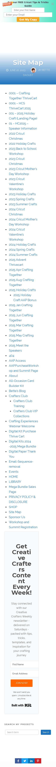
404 (11, 355)
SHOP (13, 507)
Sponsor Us (17, 517)
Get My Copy (28, 19)
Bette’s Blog (17, 391)
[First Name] (27, 664)
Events (13, 471)
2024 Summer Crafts (23, 254)
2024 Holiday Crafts (22, 244)
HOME (13, 476)
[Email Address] (27, 673)
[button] (28, 11)
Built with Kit (22, 705)
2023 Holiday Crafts (22, 194)
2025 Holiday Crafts (22, 290)
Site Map (28, 62)
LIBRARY (15, 482)
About (13, 376)
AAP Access (17, 360)
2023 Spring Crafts (21, 199)
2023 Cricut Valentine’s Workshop (16, 184)
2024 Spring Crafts (21, 249)
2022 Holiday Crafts (22, 143)
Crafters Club (18, 396)
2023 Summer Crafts (23, 204)
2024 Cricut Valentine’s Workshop (17, 234)
